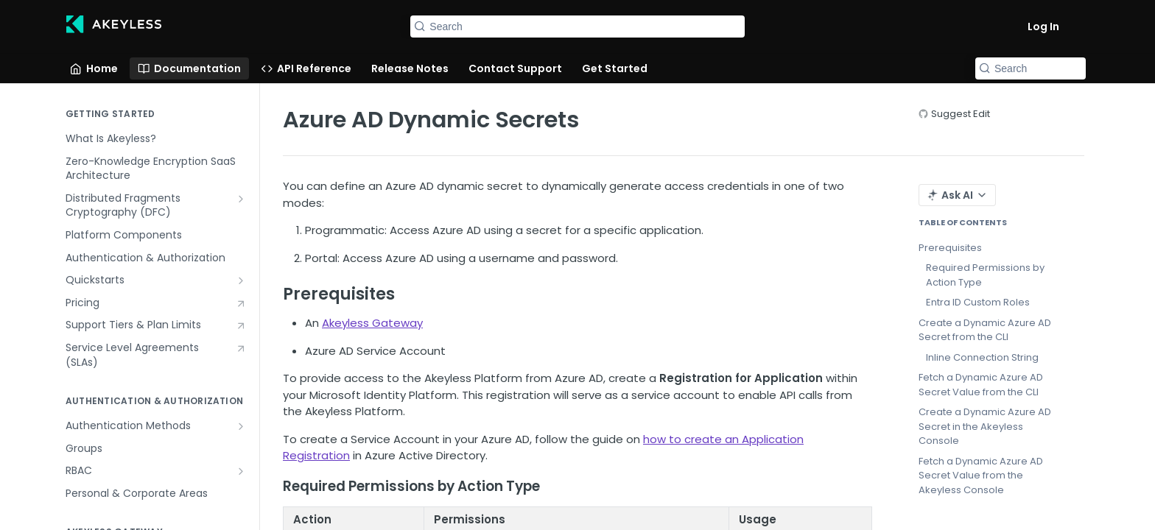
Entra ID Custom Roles (978, 302)
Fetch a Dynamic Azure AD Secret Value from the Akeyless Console (981, 475)
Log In (1043, 26)
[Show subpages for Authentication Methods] (241, 426)
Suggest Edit (961, 114)
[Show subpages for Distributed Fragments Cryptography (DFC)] (241, 199)
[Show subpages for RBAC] (241, 471)
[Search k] (577, 26)
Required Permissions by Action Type (985, 275)
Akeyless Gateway (372, 323)
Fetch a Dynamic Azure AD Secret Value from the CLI (981, 384)
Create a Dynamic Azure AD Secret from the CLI (985, 330)
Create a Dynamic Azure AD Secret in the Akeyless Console (985, 426)
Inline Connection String (982, 357)
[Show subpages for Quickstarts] (241, 280)
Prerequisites (950, 248)
